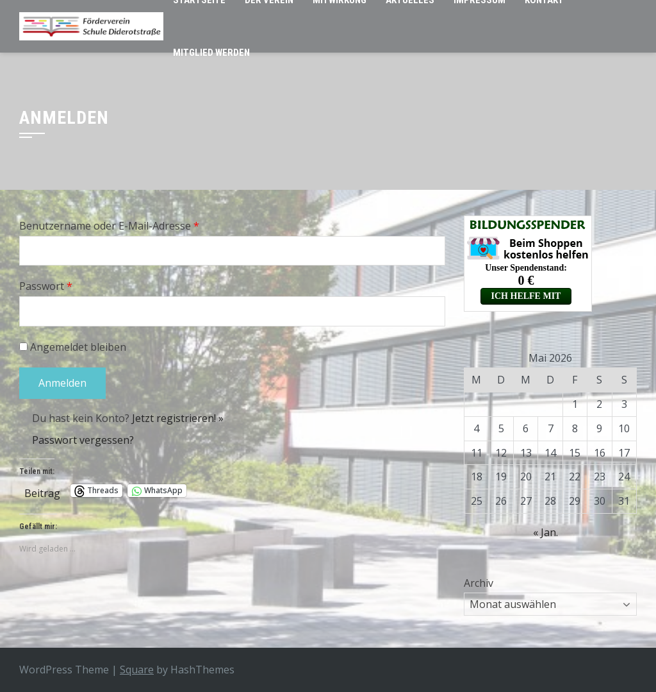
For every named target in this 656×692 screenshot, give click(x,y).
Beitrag (42, 491)
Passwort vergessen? (83, 440)
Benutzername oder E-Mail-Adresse (109, 226)
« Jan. (545, 532)
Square (137, 669)
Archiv (478, 583)
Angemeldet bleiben (72, 347)
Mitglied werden (211, 52)
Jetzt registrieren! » (178, 418)
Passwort (45, 286)
